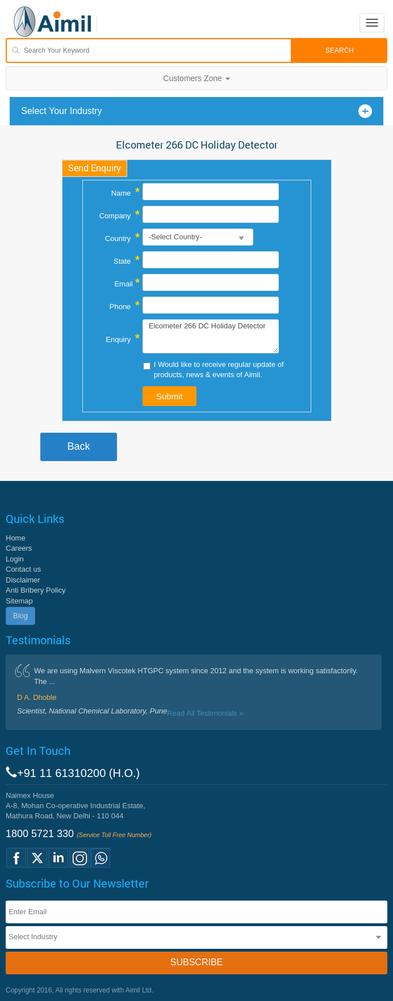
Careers (19, 548)
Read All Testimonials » (205, 713)
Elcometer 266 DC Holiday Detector (211, 336)
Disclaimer (23, 580)
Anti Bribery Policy (35, 590)
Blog (20, 615)
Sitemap (19, 601)
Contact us (23, 569)
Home (16, 538)
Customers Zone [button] (196, 78)
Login (15, 559)
